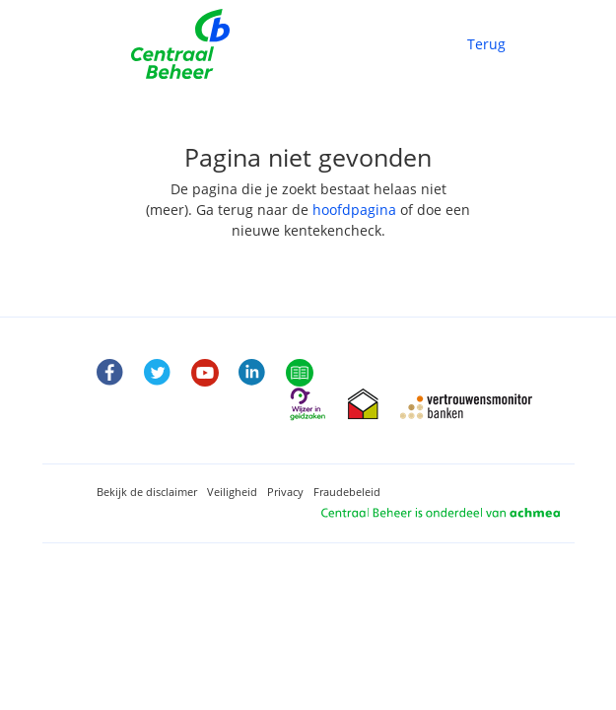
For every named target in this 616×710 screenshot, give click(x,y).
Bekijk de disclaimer (147, 492)
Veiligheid (232, 492)
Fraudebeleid (346, 492)
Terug (486, 44)
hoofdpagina (354, 209)
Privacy (285, 492)
